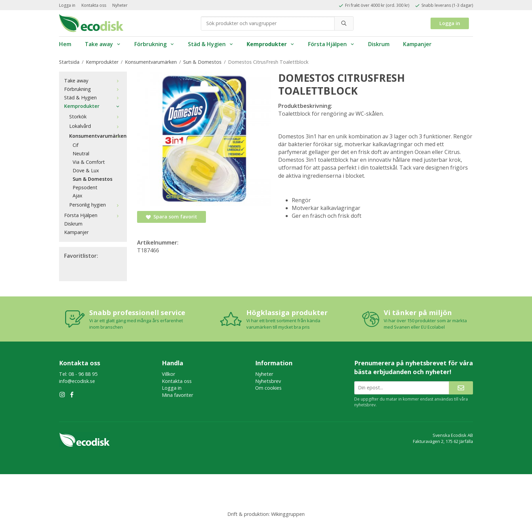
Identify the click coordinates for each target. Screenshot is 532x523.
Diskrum (379, 44)
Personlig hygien (95, 204)
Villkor (168, 374)
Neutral (81, 153)
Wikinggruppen (288, 514)
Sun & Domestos (92, 179)
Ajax (77, 195)
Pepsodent (85, 187)
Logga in (67, 5)
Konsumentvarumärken (95, 136)
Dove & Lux (86, 170)
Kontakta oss (93, 5)
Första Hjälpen (331, 44)
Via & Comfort (89, 162)
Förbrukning (154, 44)
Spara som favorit (171, 216)
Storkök (95, 116)
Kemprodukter (270, 44)
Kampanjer (417, 44)
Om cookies (268, 388)
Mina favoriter (177, 395)
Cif (75, 145)
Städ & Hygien (210, 44)
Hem (65, 44)
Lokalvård (95, 126)
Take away (103, 44)
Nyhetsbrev (268, 381)
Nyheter (120, 5)
